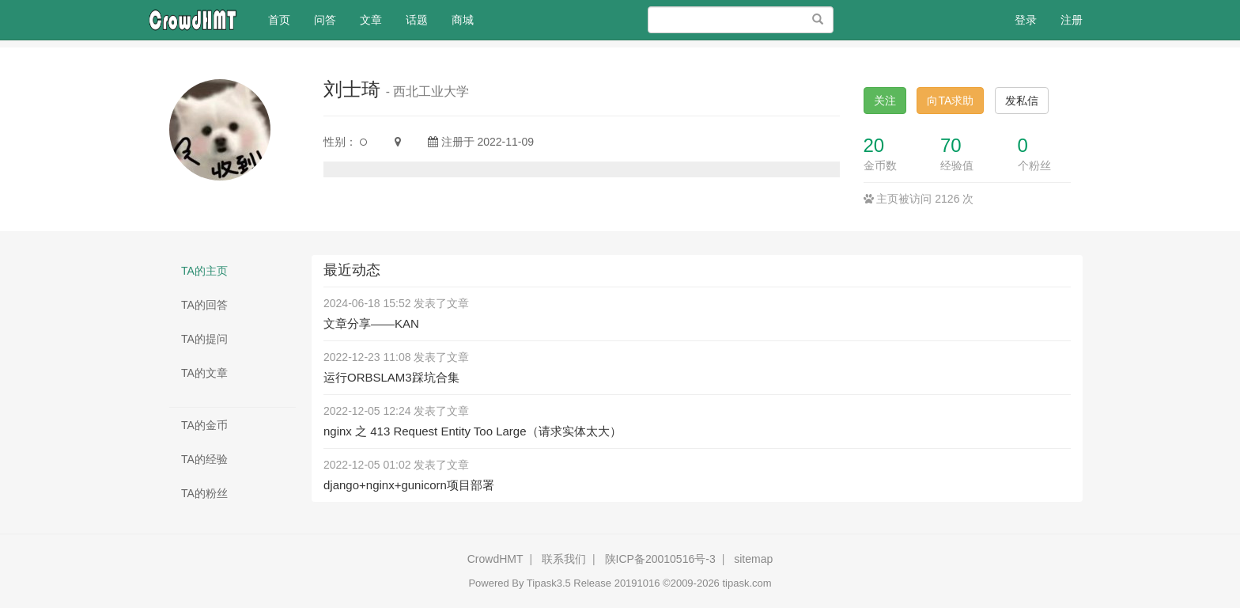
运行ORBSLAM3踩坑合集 (391, 377)
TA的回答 (204, 304)
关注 (885, 100)
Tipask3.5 (549, 583)
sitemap (753, 559)
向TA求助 (950, 100)
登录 (1026, 19)
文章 (371, 19)
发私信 (1021, 100)
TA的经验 (204, 459)
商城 (463, 19)
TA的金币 (204, 425)
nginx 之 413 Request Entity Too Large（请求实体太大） (472, 431)
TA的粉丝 (204, 493)
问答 (325, 19)
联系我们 (564, 559)
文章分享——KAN (371, 323)
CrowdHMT (495, 559)
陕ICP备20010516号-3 (660, 559)
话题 (417, 19)
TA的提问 (204, 338)
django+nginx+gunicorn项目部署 (408, 485)
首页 (285, 18)
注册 (1071, 19)
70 (951, 145)
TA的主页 (204, 270)
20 (874, 145)
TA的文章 (204, 373)
